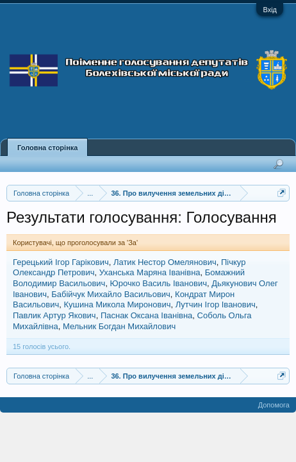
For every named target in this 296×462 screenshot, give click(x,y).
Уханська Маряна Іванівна (150, 272)
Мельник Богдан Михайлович (119, 326)
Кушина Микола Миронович (116, 304)
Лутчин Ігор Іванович (216, 304)
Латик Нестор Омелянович (165, 262)
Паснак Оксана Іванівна (146, 315)
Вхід (270, 9)
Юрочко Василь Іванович (158, 283)
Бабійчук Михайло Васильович (110, 294)
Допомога (274, 405)
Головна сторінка (47, 147)
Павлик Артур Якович (54, 315)
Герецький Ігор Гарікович (61, 262)
